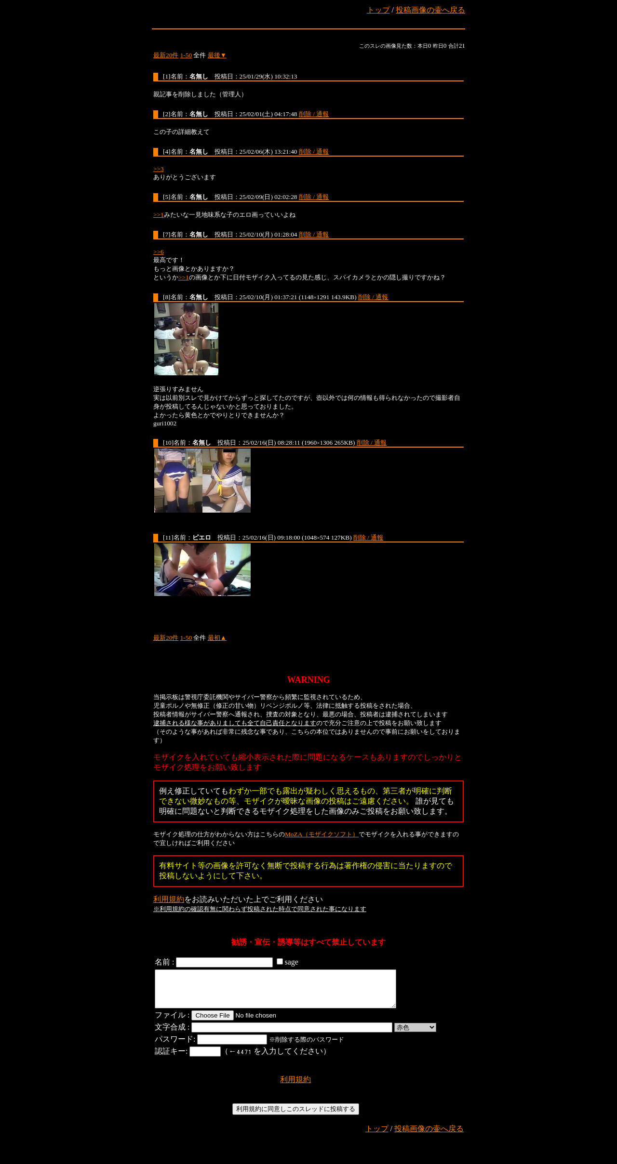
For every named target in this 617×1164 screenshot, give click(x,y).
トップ (378, 10)
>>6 (158, 251)
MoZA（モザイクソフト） (322, 834)
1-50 (186, 55)
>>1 (158, 214)
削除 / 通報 (314, 114)
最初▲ (217, 637)
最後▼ (217, 55)
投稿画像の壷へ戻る (430, 10)
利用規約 (168, 899)
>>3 (158, 168)
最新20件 (165, 55)
